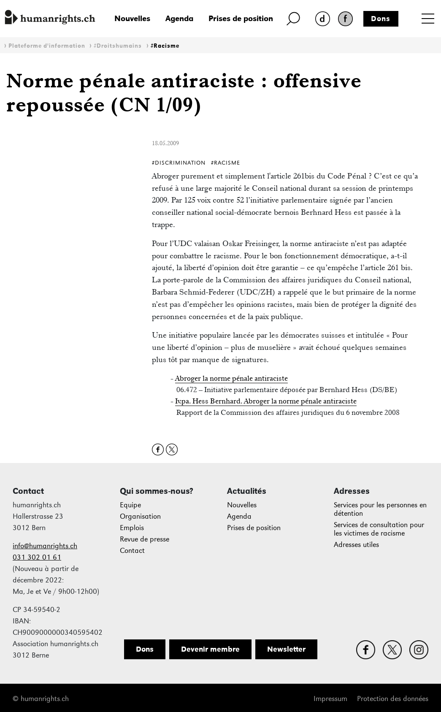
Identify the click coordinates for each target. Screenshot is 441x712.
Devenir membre (210, 649)
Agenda (179, 18)
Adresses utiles (356, 544)
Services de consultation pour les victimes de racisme (379, 529)
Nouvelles (132, 18)
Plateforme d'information (46, 45)
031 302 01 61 (37, 557)
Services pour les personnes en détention (380, 509)
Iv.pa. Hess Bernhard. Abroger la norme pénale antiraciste (266, 401)
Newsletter (286, 649)
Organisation (140, 516)
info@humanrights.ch (45, 545)
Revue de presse (144, 539)
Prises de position (240, 18)
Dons (380, 18)
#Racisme (165, 45)
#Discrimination (179, 162)
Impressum (330, 698)
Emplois (132, 527)
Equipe (130, 505)
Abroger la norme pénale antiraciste (231, 378)
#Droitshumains (118, 45)
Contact (132, 550)
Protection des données (392, 698)
